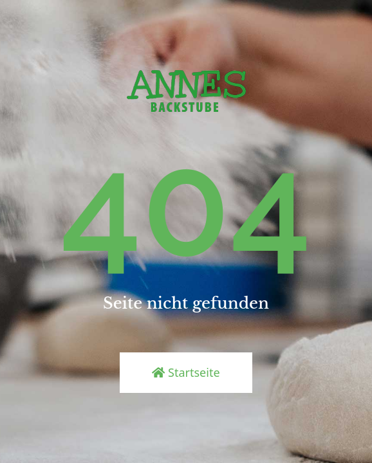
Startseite (185, 372)
